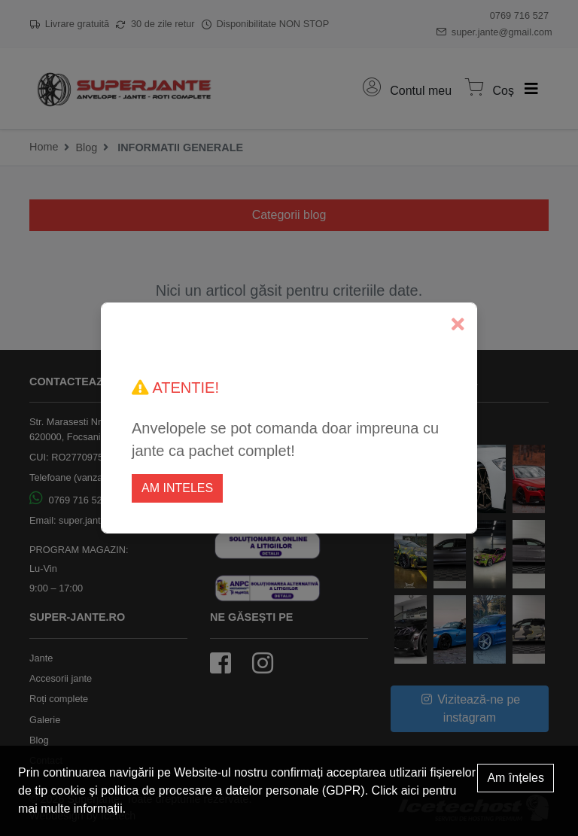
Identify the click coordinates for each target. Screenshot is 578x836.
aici (410, 790)
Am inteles (177, 488)
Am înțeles (515, 777)
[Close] (458, 324)
